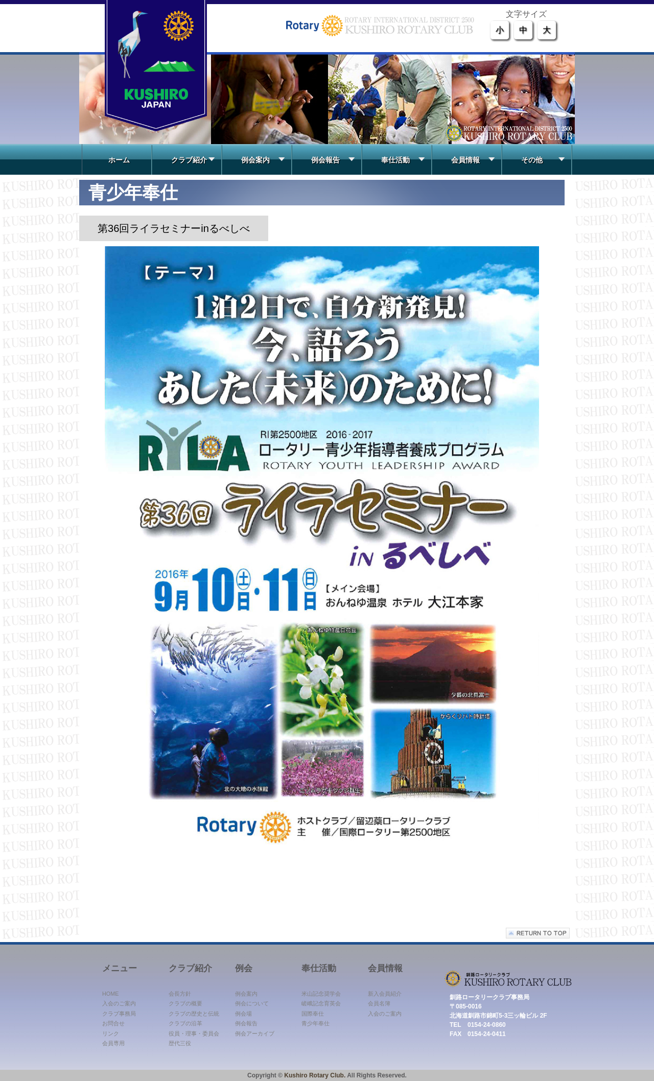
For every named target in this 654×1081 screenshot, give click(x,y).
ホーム (115, 160)
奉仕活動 (403, 160)
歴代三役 (180, 1043)
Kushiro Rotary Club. (314, 1075)
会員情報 (473, 160)
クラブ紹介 (193, 160)
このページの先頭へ (538, 933)
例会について (252, 1003)
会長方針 (180, 994)
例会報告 (333, 160)
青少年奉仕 (315, 1023)
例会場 (243, 1014)
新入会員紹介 (385, 994)
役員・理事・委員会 (194, 1033)
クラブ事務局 (119, 1014)
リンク (110, 1033)
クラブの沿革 (185, 1023)
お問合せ (113, 1023)
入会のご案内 (119, 1003)
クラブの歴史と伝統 (194, 1014)
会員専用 (113, 1043)
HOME (110, 994)
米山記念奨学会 (321, 994)
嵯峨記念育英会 (321, 1003)
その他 (543, 160)
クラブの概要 (185, 1003)
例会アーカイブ (254, 1033)
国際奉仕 (312, 1014)
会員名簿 (379, 1003)
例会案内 (263, 160)
